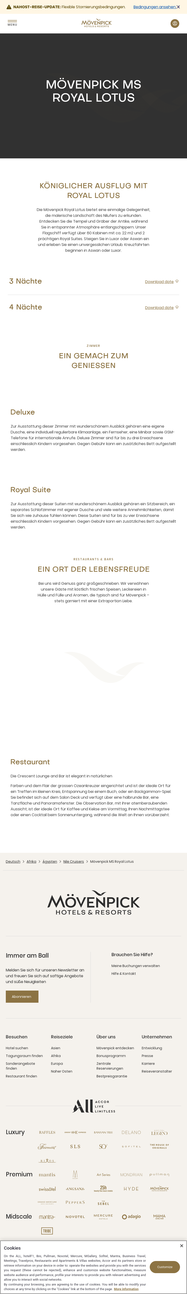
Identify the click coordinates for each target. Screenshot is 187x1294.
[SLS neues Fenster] (75, 1146)
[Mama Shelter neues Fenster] (159, 1217)
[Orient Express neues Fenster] (75, 1132)
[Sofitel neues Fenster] (131, 1146)
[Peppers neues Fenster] (75, 1203)
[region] (93, 1267)
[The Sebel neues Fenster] (103, 1203)
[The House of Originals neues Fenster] (159, 1146)
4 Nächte (25, 307)
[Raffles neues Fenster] (47, 1132)
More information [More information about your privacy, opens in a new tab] (126, 1289)
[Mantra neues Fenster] (47, 1217)
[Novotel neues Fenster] (75, 1217)
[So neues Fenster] (103, 1146)
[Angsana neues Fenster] (75, 1189)
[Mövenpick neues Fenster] (159, 1189)
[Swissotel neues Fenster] (47, 1189)
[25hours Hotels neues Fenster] (103, 1189)
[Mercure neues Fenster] (103, 1217)
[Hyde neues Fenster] (131, 1189)
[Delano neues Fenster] (131, 1132)
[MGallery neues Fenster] (75, 1175)
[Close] (181, 1245)
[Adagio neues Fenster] (131, 1217)
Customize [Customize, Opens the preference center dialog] (164, 1267)
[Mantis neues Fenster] (47, 1175)
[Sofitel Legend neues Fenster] (159, 1132)
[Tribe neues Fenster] (47, 1231)
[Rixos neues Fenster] (47, 1161)
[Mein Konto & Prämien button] (175, 23)
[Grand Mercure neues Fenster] (47, 1203)
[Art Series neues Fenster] (103, 1175)
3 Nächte (25, 281)
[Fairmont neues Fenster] (47, 1146)
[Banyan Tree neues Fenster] (103, 1132)
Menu (12, 25)
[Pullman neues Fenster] (159, 1175)
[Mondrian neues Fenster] (131, 1175)
